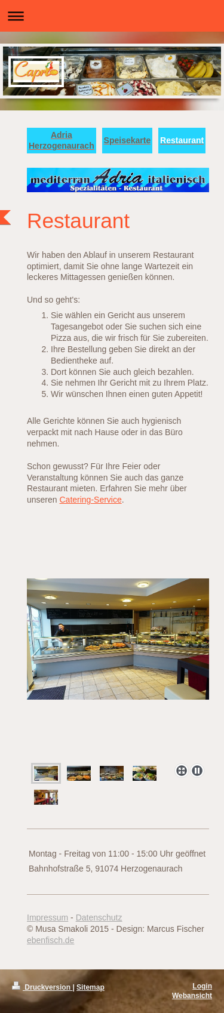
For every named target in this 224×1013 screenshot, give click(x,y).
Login (202, 986)
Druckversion (42, 987)
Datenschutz (99, 917)
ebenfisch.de (50, 940)
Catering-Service (90, 499)
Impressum (47, 917)
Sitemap (90, 987)
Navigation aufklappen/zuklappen (112, 16)
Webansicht (192, 996)
